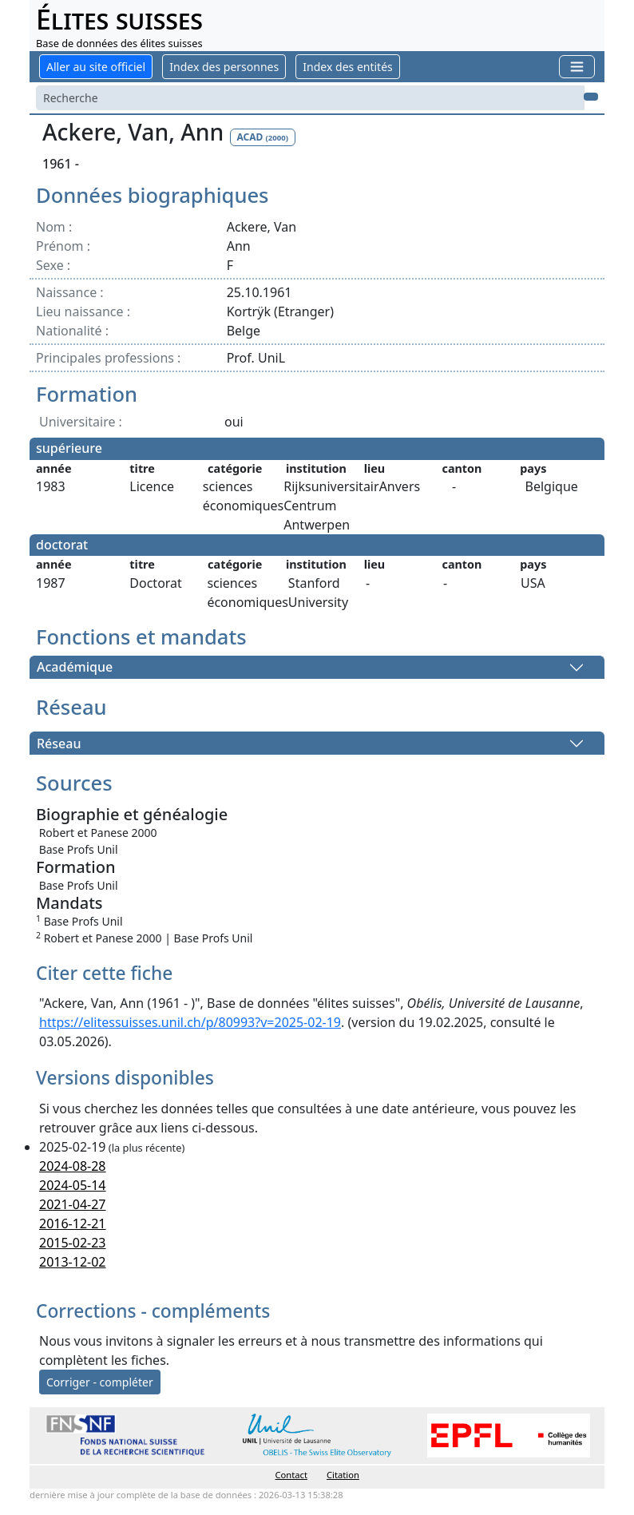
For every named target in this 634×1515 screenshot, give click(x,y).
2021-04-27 (72, 1204)
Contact (291, 1475)
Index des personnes (224, 66)
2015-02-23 (72, 1242)
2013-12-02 (72, 1262)
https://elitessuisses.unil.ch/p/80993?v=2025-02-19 (190, 1022)
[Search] (310, 97)
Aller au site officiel (95, 66)
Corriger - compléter (99, 1382)
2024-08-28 (72, 1166)
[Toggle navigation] (577, 66)
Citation (343, 1475)
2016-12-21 (72, 1223)
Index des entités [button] (347, 66)
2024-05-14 (72, 1185)
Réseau (59, 744)
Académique (75, 668)
